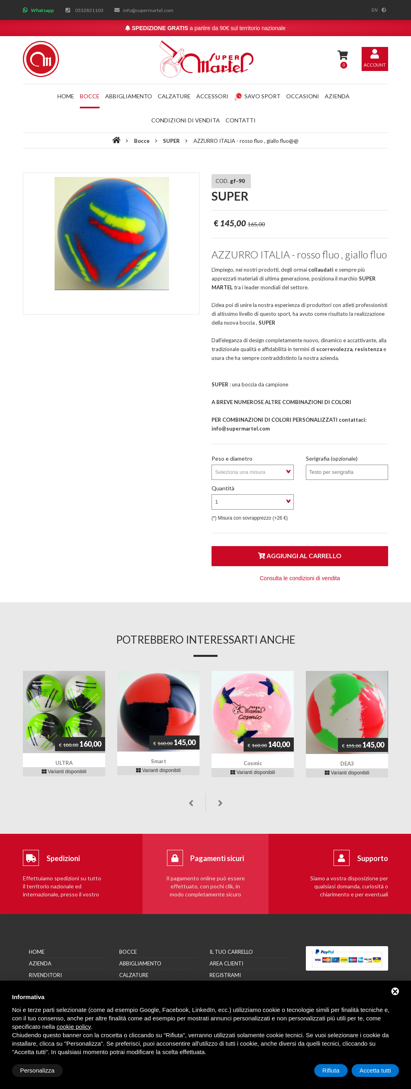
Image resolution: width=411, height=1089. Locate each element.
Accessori (212, 96)
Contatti (241, 120)
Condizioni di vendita (185, 120)
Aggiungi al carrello (300, 555)
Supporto (372, 858)
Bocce (90, 96)
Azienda (337, 96)
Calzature (174, 96)
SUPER (172, 141)
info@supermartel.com (148, 10)
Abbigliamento (128, 96)
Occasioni (302, 96)
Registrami (225, 975)
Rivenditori (45, 975)
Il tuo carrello (231, 952)
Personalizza (37, 1070)
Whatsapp (42, 10)
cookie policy (74, 1026)
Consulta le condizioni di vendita (300, 578)
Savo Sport (257, 96)
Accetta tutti (375, 1070)
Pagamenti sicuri (217, 858)
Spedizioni (63, 858)
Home (65, 96)
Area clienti (226, 963)
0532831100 (89, 10)
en (375, 10)
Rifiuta (331, 1070)
